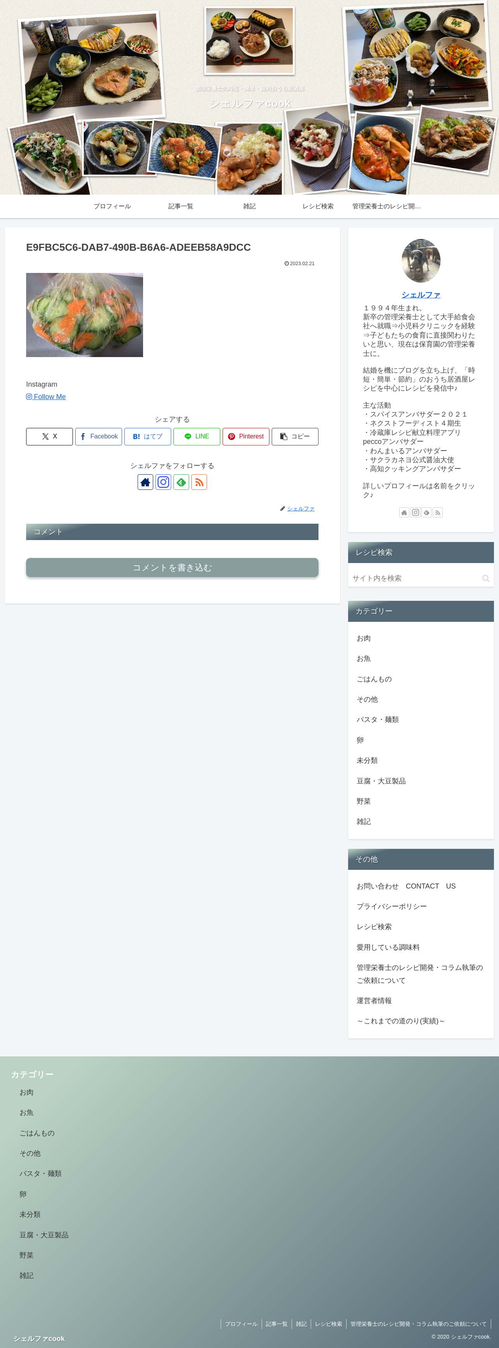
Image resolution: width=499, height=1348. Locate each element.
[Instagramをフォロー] (163, 482)
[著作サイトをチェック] (145, 482)
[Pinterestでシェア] (246, 436)
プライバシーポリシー (392, 906)
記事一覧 (277, 1324)
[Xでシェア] (49, 436)
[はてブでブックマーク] (147, 436)
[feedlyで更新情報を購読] (181, 482)
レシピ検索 (374, 927)
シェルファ (421, 294)
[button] (295, 436)
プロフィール (241, 1324)
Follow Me (46, 397)
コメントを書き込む (172, 567)
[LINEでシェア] (196, 436)
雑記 (301, 1324)
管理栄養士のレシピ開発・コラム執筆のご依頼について (420, 974)
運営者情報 (374, 1001)
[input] (421, 578)
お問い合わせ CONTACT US (406, 886)
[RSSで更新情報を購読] (199, 482)
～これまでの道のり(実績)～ (401, 1021)
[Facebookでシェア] (98, 436)
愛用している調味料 (388, 947)
